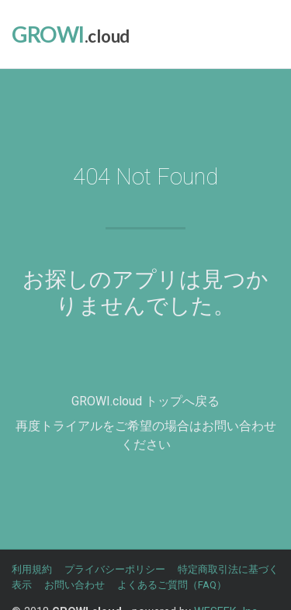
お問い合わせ (74, 585)
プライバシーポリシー (114, 569)
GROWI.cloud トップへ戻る (145, 401)
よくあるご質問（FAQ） (172, 585)
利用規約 (32, 569)
